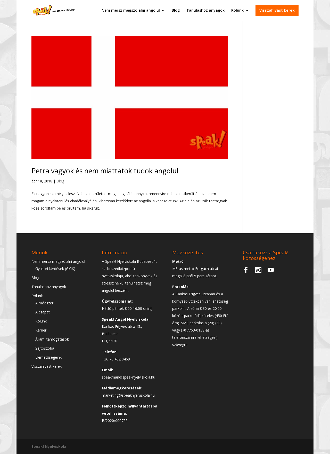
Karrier (40, 330)
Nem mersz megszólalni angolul (131, 10)
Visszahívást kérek (277, 10)
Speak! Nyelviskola (48, 446)
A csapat (42, 312)
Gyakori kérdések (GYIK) (55, 268)
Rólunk (237, 10)
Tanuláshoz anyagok (205, 10)
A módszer (44, 303)
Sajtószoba (44, 348)
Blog (176, 10)
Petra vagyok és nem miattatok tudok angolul (104, 170)
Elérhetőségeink (48, 357)
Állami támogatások (52, 339)
